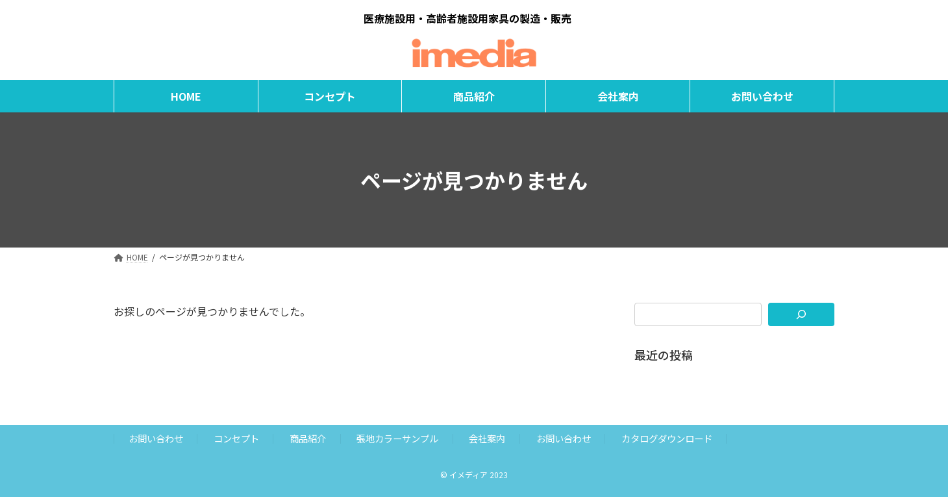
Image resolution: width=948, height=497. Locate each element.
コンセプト (236, 438)
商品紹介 (308, 438)
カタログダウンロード (666, 438)
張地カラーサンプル (397, 438)
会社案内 (487, 438)
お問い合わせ (156, 438)
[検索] (801, 314)
